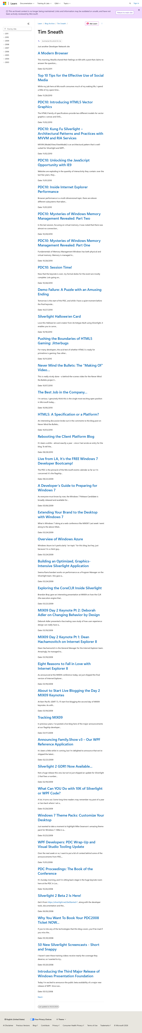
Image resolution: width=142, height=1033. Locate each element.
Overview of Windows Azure (60, 539)
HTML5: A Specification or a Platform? (68, 414)
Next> (40, 997)
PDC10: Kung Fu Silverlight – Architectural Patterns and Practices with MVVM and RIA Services (70, 133)
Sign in (136, 3)
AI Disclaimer (8, 1025)
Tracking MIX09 (50, 717)
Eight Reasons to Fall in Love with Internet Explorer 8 (64, 665)
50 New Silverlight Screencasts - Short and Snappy (68, 946)
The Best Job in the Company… (62, 392)
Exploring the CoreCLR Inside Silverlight (70, 587)
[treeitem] (17, 33)
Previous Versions (23, 1025)
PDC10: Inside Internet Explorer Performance (63, 189)
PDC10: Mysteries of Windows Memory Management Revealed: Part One (69, 242)
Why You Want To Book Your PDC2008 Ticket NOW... (68, 920)
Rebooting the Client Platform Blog (66, 436)
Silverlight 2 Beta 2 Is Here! (59, 895)
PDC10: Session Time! (55, 267)
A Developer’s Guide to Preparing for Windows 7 (67, 487)
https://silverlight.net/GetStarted (62, 902)
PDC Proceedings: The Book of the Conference (65, 871)
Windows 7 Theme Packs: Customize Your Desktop (71, 817)
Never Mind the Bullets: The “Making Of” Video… (70, 367)
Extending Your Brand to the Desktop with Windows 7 (67, 514)
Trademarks (104, 1025)
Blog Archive (49, 23)
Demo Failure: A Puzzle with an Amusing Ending (70, 291)
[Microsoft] (4, 3)
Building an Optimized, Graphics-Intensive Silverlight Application (64, 563)
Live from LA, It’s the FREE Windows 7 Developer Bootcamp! (68, 460)
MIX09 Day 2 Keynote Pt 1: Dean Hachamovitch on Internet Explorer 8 (67, 639)
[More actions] (102, 24)
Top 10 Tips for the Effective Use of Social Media (71, 77)
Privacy (55, 1025)
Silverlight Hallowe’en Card (59, 316)
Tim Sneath (61, 23)
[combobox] (17, 29)
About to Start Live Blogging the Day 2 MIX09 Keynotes (69, 692)
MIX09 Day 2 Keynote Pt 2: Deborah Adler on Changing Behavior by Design (69, 612)
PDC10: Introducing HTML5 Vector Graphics (65, 104)
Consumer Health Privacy (72, 1025)
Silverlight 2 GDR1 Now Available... (65, 766)
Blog (34, 1025)
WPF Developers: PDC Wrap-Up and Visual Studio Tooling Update (66, 844)
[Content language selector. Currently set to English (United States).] (14, 1019)
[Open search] (130, 3)
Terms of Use (92, 1025)
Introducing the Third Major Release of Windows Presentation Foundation (69, 973)
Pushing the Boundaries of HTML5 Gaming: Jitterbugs (65, 340)
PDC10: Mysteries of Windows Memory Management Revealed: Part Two (69, 215)
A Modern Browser (53, 53)
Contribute (45, 1025)
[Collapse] (28, 23)
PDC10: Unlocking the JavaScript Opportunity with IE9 (64, 162)
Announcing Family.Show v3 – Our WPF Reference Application (69, 741)
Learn (40, 23)
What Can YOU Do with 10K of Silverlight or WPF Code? (70, 790)
